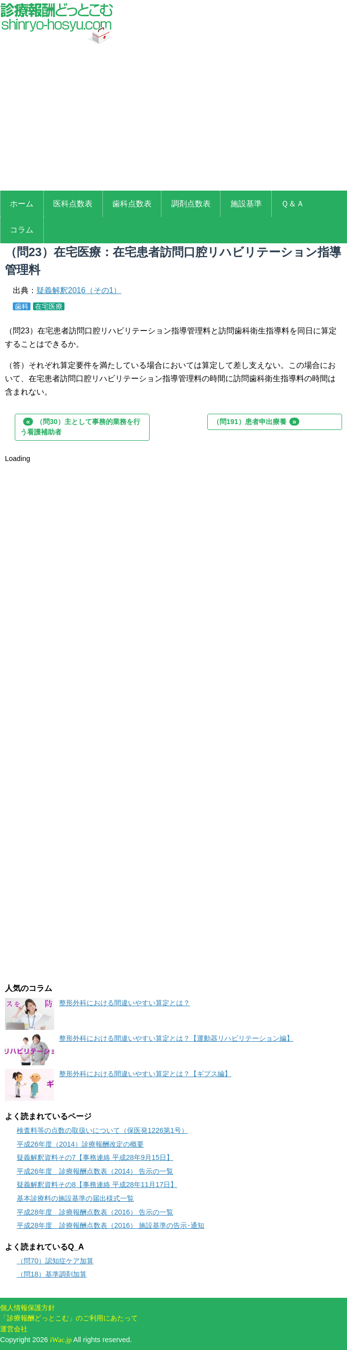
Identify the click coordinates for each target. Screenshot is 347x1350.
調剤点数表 (191, 203)
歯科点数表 (132, 203)
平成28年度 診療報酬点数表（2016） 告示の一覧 (95, 1212)
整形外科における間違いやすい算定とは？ (124, 1003)
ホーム (21, 203)
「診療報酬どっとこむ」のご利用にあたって (69, 1318)
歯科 (22, 306)
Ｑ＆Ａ (292, 203)
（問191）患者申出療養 (256, 422)
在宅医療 (49, 306)
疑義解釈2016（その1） (79, 290)
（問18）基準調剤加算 (52, 1274)
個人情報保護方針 (27, 1308)
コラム (21, 230)
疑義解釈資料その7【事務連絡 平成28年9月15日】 (95, 1157)
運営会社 (14, 1329)
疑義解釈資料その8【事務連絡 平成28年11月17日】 (97, 1184)
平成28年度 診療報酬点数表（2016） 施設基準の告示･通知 (110, 1225)
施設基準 (246, 203)
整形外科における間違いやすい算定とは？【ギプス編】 (145, 1074)
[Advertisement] (174, 119)
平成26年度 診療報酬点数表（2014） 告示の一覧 (95, 1171)
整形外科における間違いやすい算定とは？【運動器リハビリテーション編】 (176, 1038)
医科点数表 (73, 203)
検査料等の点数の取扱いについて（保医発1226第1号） (102, 1130)
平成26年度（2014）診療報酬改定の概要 (80, 1144)
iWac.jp (61, 1340)
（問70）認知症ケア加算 (55, 1261)
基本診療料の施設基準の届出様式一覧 (75, 1198)
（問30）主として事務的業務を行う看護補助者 (80, 427)
